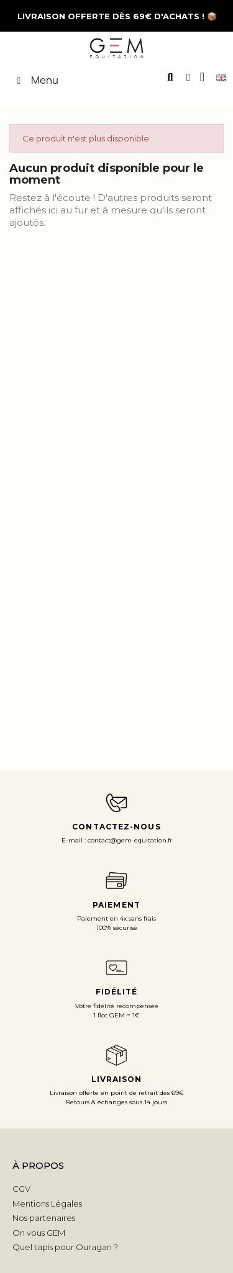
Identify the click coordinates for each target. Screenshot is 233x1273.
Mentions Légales (47, 1203)
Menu (35, 80)
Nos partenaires (43, 1218)
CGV (21, 1189)
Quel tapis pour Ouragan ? (65, 1247)
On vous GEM (38, 1233)
